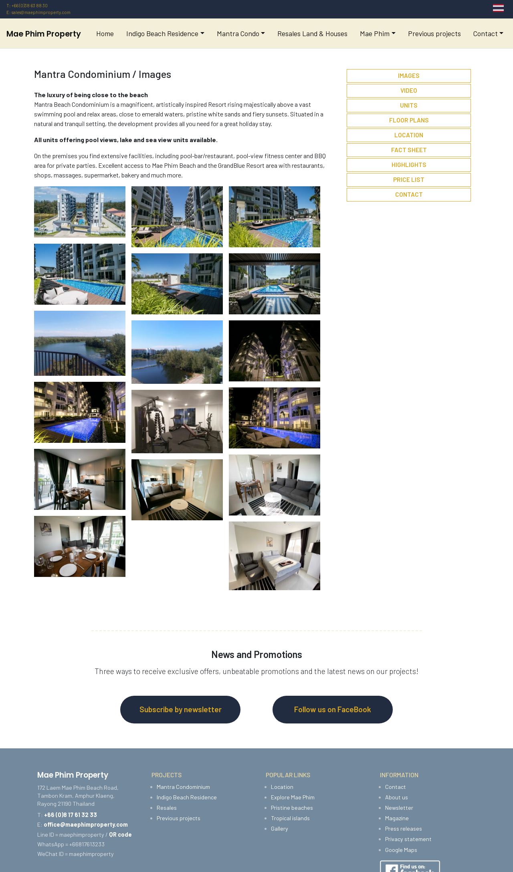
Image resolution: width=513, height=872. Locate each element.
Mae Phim (375, 33)
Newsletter (399, 807)
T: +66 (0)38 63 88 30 (27, 5)
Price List (408, 179)
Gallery (279, 828)
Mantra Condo (238, 33)
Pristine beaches (292, 807)
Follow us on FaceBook (332, 709)
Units (409, 105)
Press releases (403, 828)
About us (396, 797)
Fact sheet (409, 149)
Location (408, 135)
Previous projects (434, 33)
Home (105, 33)
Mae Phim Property (43, 33)
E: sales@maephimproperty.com (38, 12)
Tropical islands (290, 818)
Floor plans (409, 120)
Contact (485, 33)
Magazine (397, 818)
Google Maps (401, 849)
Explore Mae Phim (293, 797)
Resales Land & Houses (312, 33)
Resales (167, 807)
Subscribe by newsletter (180, 709)
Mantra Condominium (183, 786)
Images (409, 75)
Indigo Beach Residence (162, 33)
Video (408, 90)
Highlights (409, 164)
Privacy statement (408, 838)
